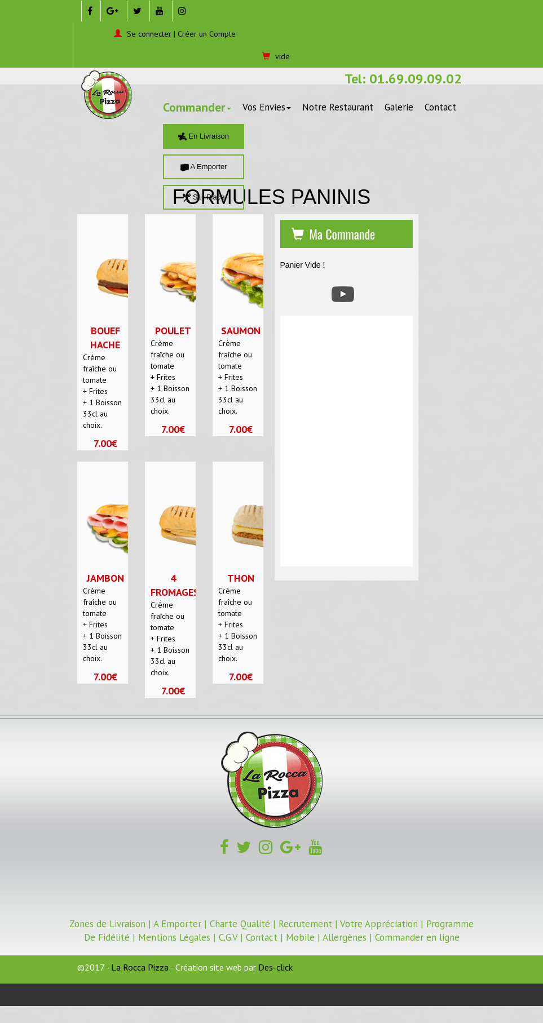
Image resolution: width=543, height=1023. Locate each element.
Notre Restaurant (337, 107)
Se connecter (149, 34)
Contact (440, 107)
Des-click (275, 967)
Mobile (300, 937)
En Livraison (203, 136)
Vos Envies (266, 107)
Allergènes (345, 937)
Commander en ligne (417, 937)
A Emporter (203, 166)
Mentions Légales (174, 937)
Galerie (399, 107)
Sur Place (204, 197)
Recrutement (305, 924)
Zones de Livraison (107, 924)
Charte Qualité (240, 924)
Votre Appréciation (379, 924)
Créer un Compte (207, 34)
